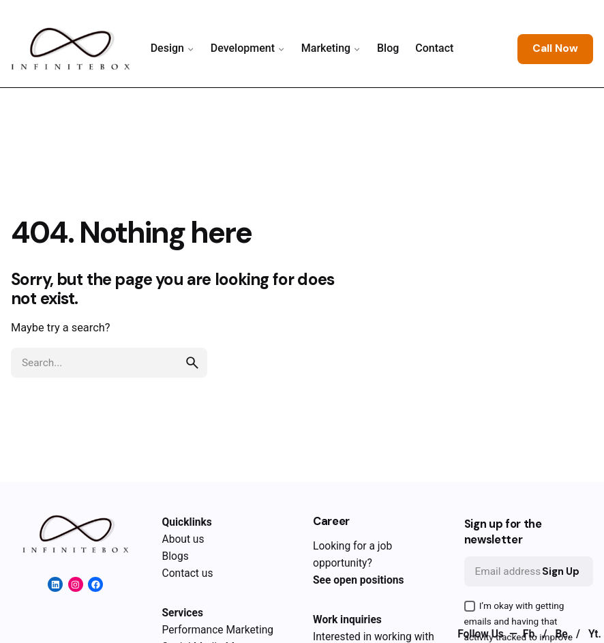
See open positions (358, 580)
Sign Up (560, 571)
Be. (564, 634)
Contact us (187, 573)
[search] (192, 363)
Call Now (555, 48)
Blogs (175, 556)
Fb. (532, 634)
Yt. (594, 634)
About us (183, 539)
